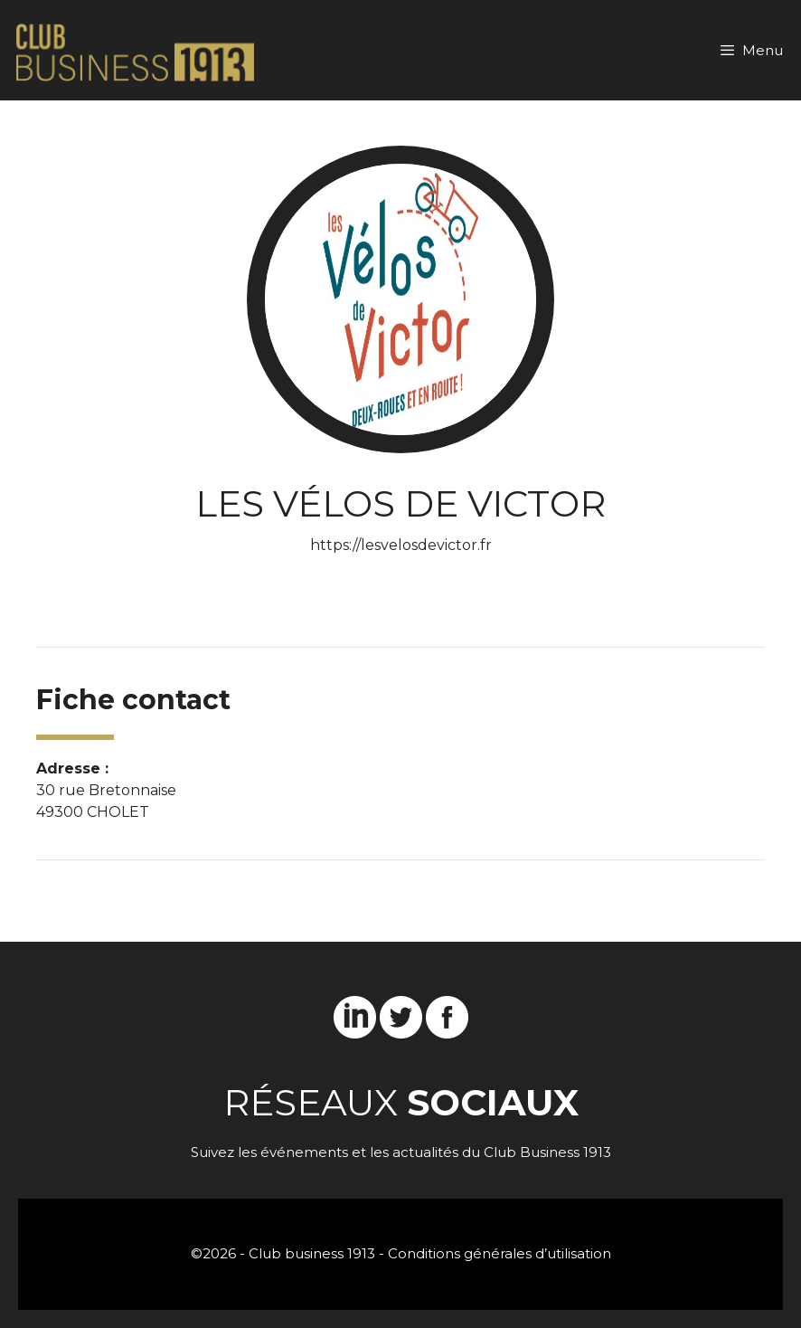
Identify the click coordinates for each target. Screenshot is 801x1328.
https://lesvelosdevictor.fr (401, 545)
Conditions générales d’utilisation (499, 1253)
